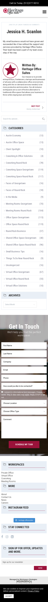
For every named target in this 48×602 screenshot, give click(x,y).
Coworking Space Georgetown (20, 169)
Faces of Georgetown (16, 183)
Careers (4, 503)
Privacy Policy (33, 591)
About (4, 494)
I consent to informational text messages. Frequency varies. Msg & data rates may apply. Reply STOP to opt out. (23, 394)
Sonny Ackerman (33, 109)
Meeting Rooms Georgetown (19, 203)
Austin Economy (13, 135)
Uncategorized (12, 265)
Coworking (6, 478)
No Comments (34, 25)
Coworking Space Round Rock (19, 176)
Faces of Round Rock (15, 190)
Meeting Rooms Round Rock (18, 210)
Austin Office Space (15, 142)
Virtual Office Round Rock (17, 278)
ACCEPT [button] (8, 596)
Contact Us (6, 497)
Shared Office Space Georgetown (21, 237)
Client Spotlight (13, 149)
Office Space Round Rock (17, 224)
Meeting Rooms (8, 481)
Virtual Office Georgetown (18, 272)
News (3, 500)
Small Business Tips (15, 251)
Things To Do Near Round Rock (20, 258)
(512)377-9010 (31, 3)
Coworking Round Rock (16, 162)
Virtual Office (7, 475)
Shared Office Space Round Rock (21, 244)
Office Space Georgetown (17, 217)
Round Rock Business (16, 231)
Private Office (7, 473)
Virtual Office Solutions (16, 285)
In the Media (11, 197)
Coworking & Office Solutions (19, 156)
